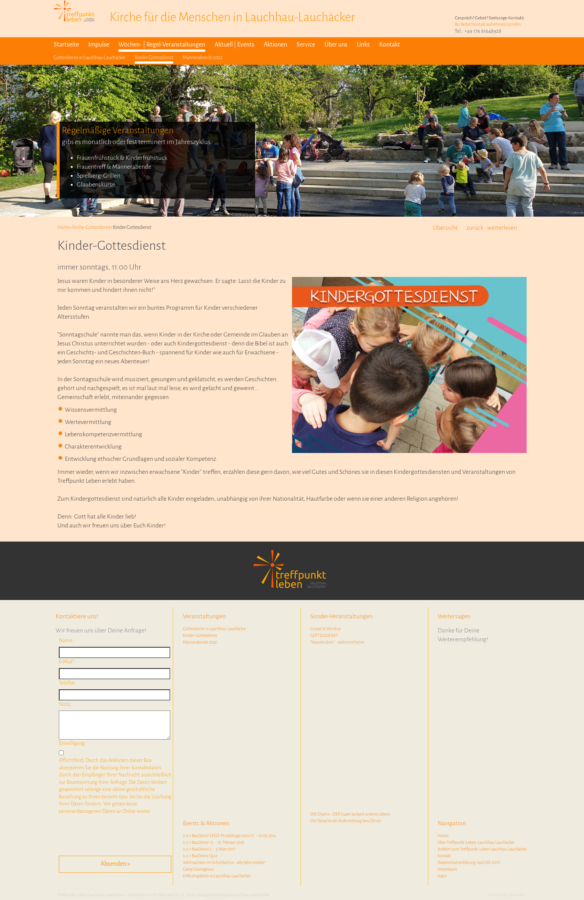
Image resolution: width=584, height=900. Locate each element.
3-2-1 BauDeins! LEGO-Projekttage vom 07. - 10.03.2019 (229, 835)
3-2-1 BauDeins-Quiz (200, 855)
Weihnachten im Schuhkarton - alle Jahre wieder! (224, 862)
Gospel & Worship (325, 628)
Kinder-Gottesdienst (200, 635)
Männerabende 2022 (200, 642)
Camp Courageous (198, 869)
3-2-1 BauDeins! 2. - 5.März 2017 (209, 849)
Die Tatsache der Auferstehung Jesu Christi (345, 820)
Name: (66, 640)
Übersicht (445, 228)
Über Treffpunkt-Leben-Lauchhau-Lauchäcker (476, 842)
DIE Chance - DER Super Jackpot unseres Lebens (350, 814)
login (442, 876)
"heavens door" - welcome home (337, 642)
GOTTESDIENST (324, 635)
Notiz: (65, 704)
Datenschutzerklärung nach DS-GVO (469, 862)
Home (443, 835)
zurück (474, 228)
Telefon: (67, 683)
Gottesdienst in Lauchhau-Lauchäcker (214, 628)
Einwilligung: (72, 743)
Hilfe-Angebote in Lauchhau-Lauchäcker (217, 876)
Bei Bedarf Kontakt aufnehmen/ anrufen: (488, 24)
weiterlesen (502, 228)
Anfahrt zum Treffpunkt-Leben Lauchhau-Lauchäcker (482, 849)
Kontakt (444, 855)
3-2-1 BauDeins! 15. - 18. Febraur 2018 (213, 842)
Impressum (447, 869)
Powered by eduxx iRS (506, 895)
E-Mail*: (67, 661)
